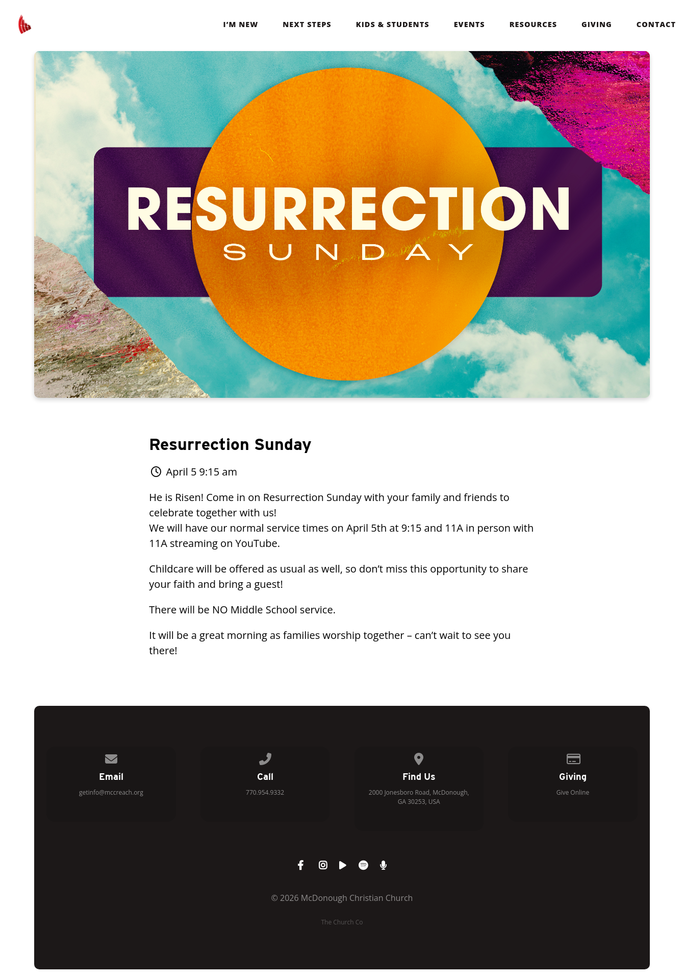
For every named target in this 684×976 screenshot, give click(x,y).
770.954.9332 (265, 792)
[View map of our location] (418, 757)
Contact (656, 24)
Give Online (572, 792)
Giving (596, 24)
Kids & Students (392, 24)
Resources (533, 24)
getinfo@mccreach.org (111, 792)
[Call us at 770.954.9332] (265, 757)
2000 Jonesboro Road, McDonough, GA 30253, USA (419, 797)
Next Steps (307, 24)
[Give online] (572, 757)
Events (469, 24)
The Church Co (342, 922)
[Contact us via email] (111, 757)
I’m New (241, 24)
